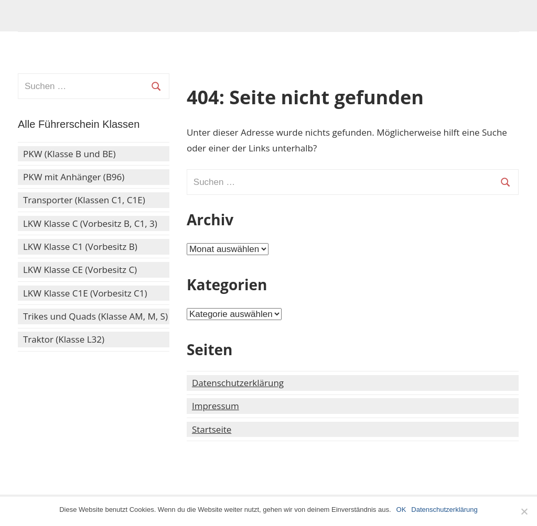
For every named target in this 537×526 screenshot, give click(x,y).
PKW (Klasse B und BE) (69, 154)
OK (401, 509)
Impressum (215, 406)
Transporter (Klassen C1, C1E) (84, 200)
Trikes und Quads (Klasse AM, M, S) (95, 316)
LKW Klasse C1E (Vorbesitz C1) (85, 293)
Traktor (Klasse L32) (63, 339)
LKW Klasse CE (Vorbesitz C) (80, 270)
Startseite (211, 429)
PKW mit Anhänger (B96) (73, 177)
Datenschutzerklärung (238, 383)
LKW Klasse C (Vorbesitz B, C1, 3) (90, 223)
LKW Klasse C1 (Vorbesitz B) (80, 246)
